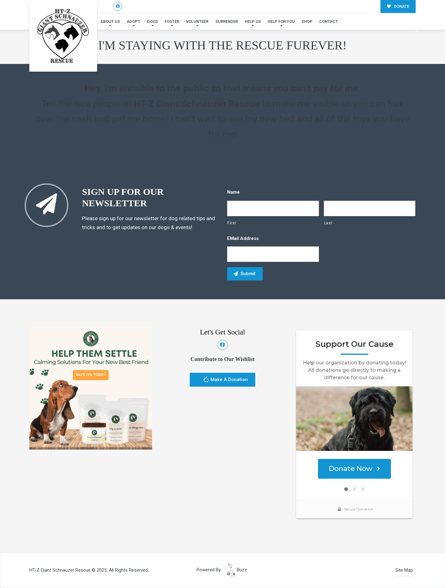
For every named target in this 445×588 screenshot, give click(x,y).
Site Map (404, 570)
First (231, 223)
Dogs (152, 21)
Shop (307, 21)
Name (233, 192)
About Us (110, 21)
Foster (172, 21)
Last (328, 223)
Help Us (253, 21)
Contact (328, 21)
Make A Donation (225, 380)
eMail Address (243, 238)
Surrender (226, 21)
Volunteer (197, 21)
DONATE (398, 6)
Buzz (235, 570)
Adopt (133, 21)
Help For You (281, 21)
